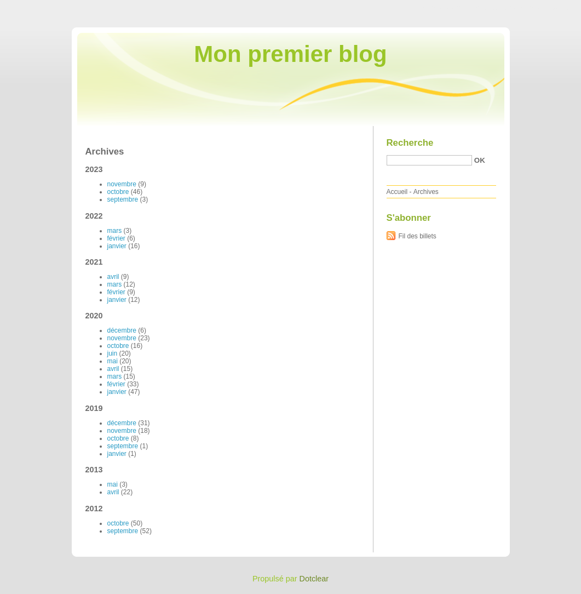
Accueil (397, 192)
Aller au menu (495, 8)
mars (114, 231)
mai (112, 361)
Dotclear (314, 578)
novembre (121, 184)
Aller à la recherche (549, 8)
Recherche (410, 143)
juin (112, 353)
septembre (123, 199)
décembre (121, 330)
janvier (116, 246)
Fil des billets (417, 236)
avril (113, 277)
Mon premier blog (290, 54)
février (116, 238)
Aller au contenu (446, 8)
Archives (426, 192)
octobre (118, 192)
